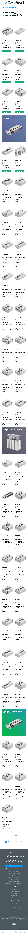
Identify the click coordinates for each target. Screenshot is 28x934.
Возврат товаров (14, 879)
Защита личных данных (14, 881)
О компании (14, 889)
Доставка (14, 875)
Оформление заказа (14, 871)
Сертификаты (14, 893)
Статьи (14, 897)
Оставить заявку (14, 865)
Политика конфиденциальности (14, 883)
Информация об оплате (14, 873)
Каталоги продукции (14, 903)
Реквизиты (14, 895)
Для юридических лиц (14, 877)
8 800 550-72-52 (14, 861)
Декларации (14, 911)
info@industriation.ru (14, 856)
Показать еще (14, 835)
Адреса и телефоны (14, 891)
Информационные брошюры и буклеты (14, 907)
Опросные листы (14, 909)
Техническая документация (14, 905)
